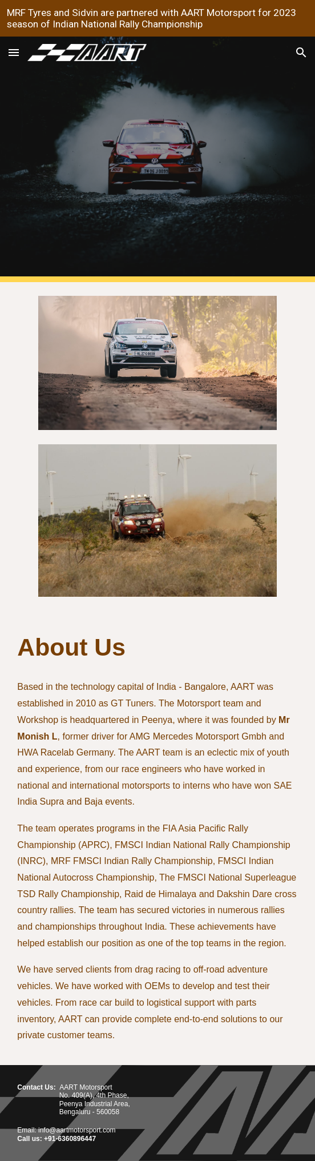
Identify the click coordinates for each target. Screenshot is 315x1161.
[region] (157, 18)
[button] (13, 52)
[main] (157, 647)
